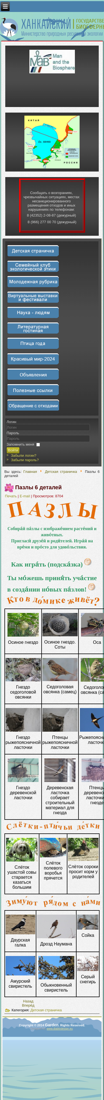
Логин (11, 422)
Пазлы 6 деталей (38, 487)
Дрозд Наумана (56, 944)
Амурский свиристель (20, 984)
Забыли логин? (23, 455)
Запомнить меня (20, 444)
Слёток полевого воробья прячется (53, 870)
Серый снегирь (88, 979)
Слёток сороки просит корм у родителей (83, 871)
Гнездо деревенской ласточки (23, 792)
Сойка (88, 935)
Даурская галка (20, 942)
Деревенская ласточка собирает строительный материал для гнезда (60, 800)
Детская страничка (61, 472)
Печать (11, 496)
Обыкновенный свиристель (56, 987)
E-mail (25, 496)
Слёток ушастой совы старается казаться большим (21, 877)
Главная (30, 472)
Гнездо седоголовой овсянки (23, 692)
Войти (13, 450)
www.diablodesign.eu (60, 1028)
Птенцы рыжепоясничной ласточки (60, 742)
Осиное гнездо (23, 642)
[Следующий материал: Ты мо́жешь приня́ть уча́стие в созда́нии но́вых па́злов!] (28, 1005)
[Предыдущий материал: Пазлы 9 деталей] (28, 1001)
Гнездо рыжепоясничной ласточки (23, 742)
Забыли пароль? (25, 460)
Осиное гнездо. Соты (60, 644)
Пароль (13, 433)
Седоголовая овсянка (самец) (60, 689)
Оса (97, 642)
